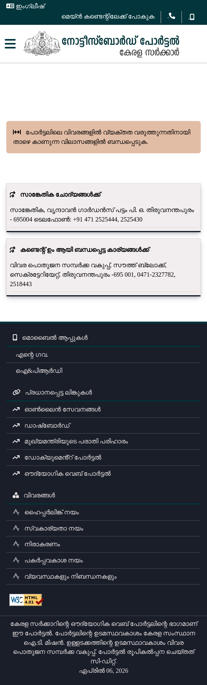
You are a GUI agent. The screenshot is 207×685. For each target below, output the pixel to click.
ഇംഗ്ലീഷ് (25, 6)
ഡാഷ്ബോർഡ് (41, 425)
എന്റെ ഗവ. (30, 354)
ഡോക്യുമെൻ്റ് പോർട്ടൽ (57, 457)
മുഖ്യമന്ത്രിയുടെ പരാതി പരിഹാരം (70, 441)
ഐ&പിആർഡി (37, 370)
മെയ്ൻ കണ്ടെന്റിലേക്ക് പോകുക (107, 16)
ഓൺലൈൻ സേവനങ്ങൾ (57, 409)
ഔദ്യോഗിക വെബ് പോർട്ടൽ (62, 473)
